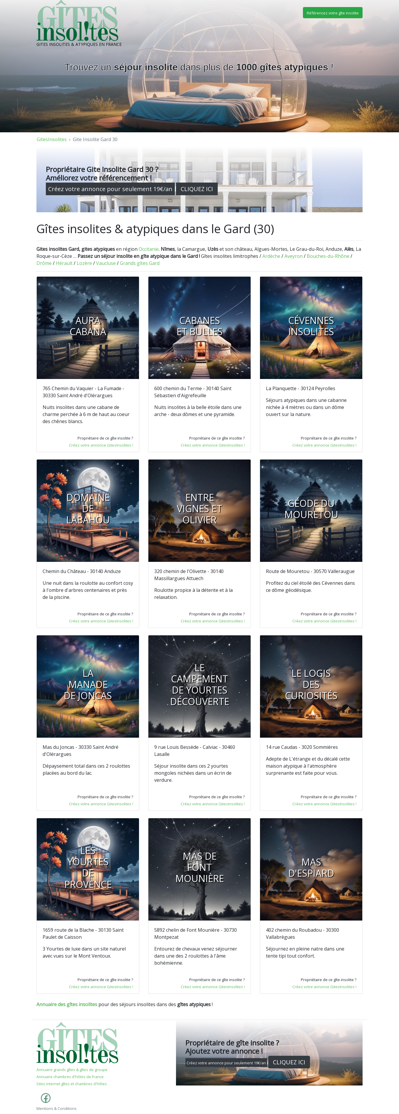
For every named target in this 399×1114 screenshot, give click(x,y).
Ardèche (271, 256)
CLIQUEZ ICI (197, 189)
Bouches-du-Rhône (328, 256)
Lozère (84, 263)
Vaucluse (106, 263)
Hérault (64, 263)
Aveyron (293, 256)
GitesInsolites (52, 139)
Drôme (44, 263)
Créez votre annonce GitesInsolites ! (101, 445)
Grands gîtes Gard (140, 263)
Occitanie (149, 249)
